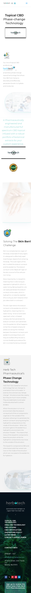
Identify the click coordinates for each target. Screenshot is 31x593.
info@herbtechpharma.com (14, 557)
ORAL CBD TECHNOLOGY (15, 525)
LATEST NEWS (10, 535)
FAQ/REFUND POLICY (13, 532)
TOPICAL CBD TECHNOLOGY (10, 521)
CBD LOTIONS (10, 527)
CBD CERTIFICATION (13, 530)
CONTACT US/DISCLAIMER (15, 537)
